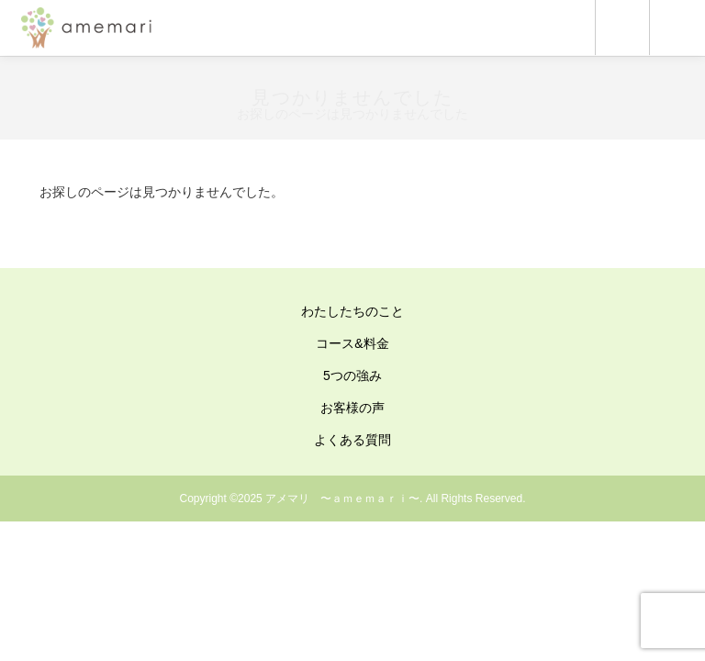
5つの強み (352, 375)
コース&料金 (352, 343)
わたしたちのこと (352, 311)
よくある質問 (352, 439)
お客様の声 (352, 407)
